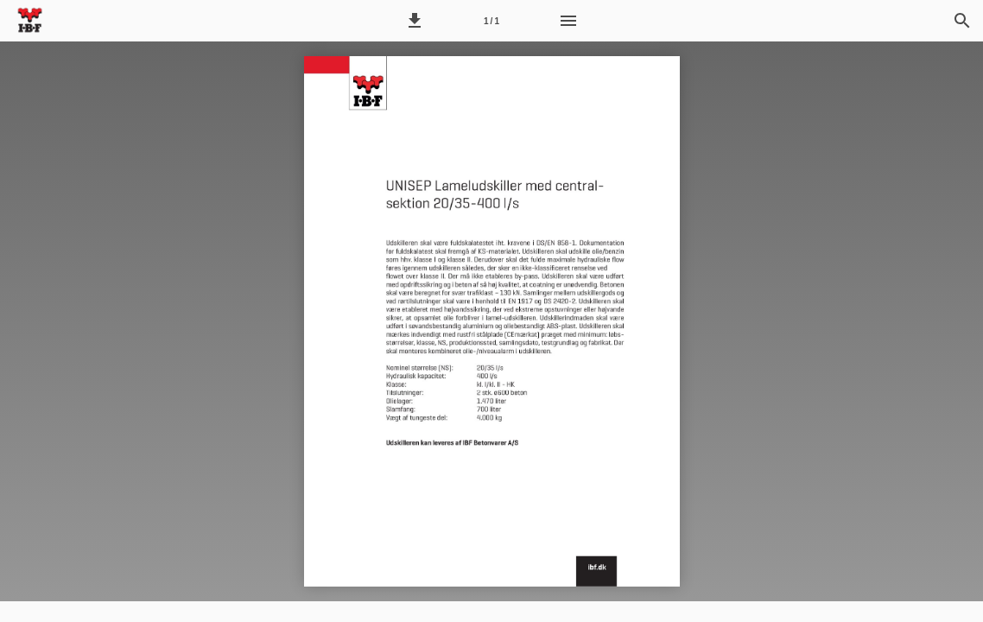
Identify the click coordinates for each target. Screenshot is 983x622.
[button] (414, 20)
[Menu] (568, 20)
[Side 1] (491, 20)
